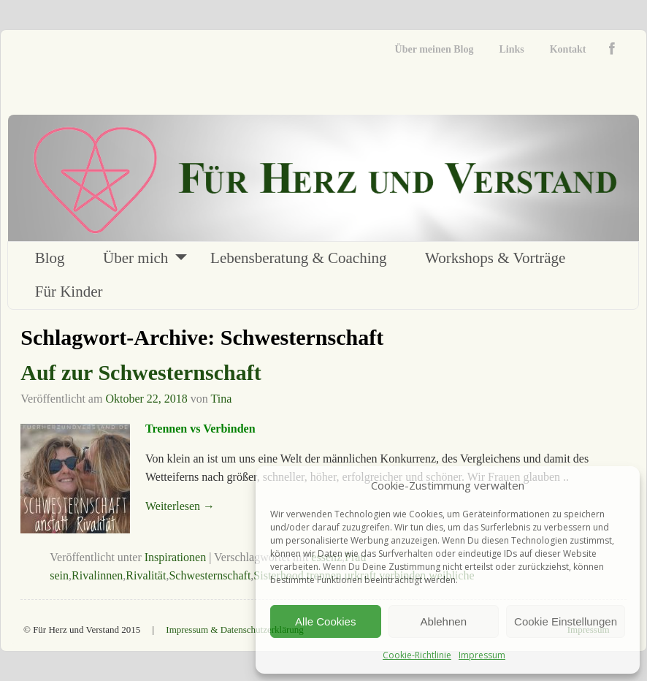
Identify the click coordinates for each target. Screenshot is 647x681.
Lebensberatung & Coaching (298, 258)
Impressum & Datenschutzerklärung (234, 629)
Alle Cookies (325, 621)
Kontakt (568, 49)
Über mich (135, 258)
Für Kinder (69, 291)
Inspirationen (175, 557)
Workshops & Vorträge (495, 258)
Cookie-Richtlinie (417, 655)
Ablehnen (444, 621)
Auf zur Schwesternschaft (140, 372)
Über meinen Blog (434, 49)
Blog (50, 258)
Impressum (482, 655)
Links (511, 49)
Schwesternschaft (209, 575)
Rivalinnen (97, 575)
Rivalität (146, 575)
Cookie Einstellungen (565, 621)
